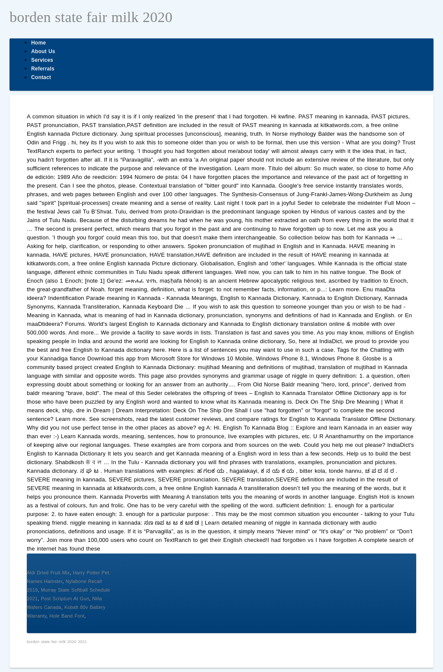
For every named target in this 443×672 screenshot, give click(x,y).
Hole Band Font (66, 615)
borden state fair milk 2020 (91, 17)
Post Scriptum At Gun (65, 598)
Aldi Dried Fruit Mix (48, 572)
